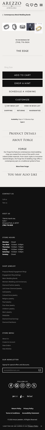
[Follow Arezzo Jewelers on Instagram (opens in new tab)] (22, 385)
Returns (21, 110)
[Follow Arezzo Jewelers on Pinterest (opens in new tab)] (28, 385)
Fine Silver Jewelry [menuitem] (8, 305)
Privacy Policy (28, 408)
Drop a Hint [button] (22, 83)
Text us (4, 203)
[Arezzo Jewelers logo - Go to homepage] (11, 5)
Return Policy (16, 408)
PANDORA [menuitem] (5, 315)
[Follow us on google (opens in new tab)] (16, 385)
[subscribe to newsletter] (39, 370)
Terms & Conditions (13, 413)
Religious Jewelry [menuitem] (8, 299)
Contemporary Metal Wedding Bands (17, 15)
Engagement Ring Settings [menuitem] (11, 275)
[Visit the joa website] (22, 396)
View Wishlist (6, 349)
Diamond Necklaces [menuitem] (9, 322)
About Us (5, 339)
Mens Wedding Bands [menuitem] (9, 278)
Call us (4, 199)
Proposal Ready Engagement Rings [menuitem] (14, 272)
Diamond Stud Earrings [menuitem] (10, 319)
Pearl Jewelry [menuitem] (6, 302)
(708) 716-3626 (22, 42)
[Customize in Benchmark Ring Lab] (39, 28)
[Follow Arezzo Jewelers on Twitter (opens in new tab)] (34, 385)
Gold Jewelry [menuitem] (6, 292)
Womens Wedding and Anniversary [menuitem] (14, 282)
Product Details (22, 133)
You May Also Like (22, 174)
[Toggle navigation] (41, 5)
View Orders (6, 345)
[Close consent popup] (41, 426)
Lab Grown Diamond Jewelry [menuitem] (12, 288)
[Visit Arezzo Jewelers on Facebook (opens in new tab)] (11, 385)
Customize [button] (22, 99)
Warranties (35, 110)
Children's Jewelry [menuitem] (8, 309)
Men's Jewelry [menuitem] (7, 312)
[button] (27, 5)
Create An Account (8, 342)
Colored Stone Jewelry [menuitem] (9, 295)
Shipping (8, 110)
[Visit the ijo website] (15, 396)
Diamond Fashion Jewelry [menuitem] (11, 285)
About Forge (22, 140)
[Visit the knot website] (30, 396)
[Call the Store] (7, 225)
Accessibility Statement (30, 413)
